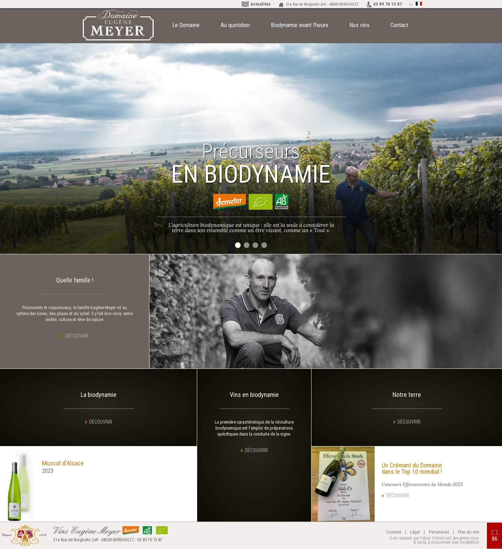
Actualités (260, 4)
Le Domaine (186, 24)
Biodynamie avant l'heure (299, 24)
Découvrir (76, 336)
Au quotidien (235, 24)
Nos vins (359, 24)
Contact (399, 24)
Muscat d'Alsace (63, 463)
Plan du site (468, 532)
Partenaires (439, 532)
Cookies (393, 532)
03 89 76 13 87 (387, 4)
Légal (415, 532)
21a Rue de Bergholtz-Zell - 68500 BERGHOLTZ (322, 4)
